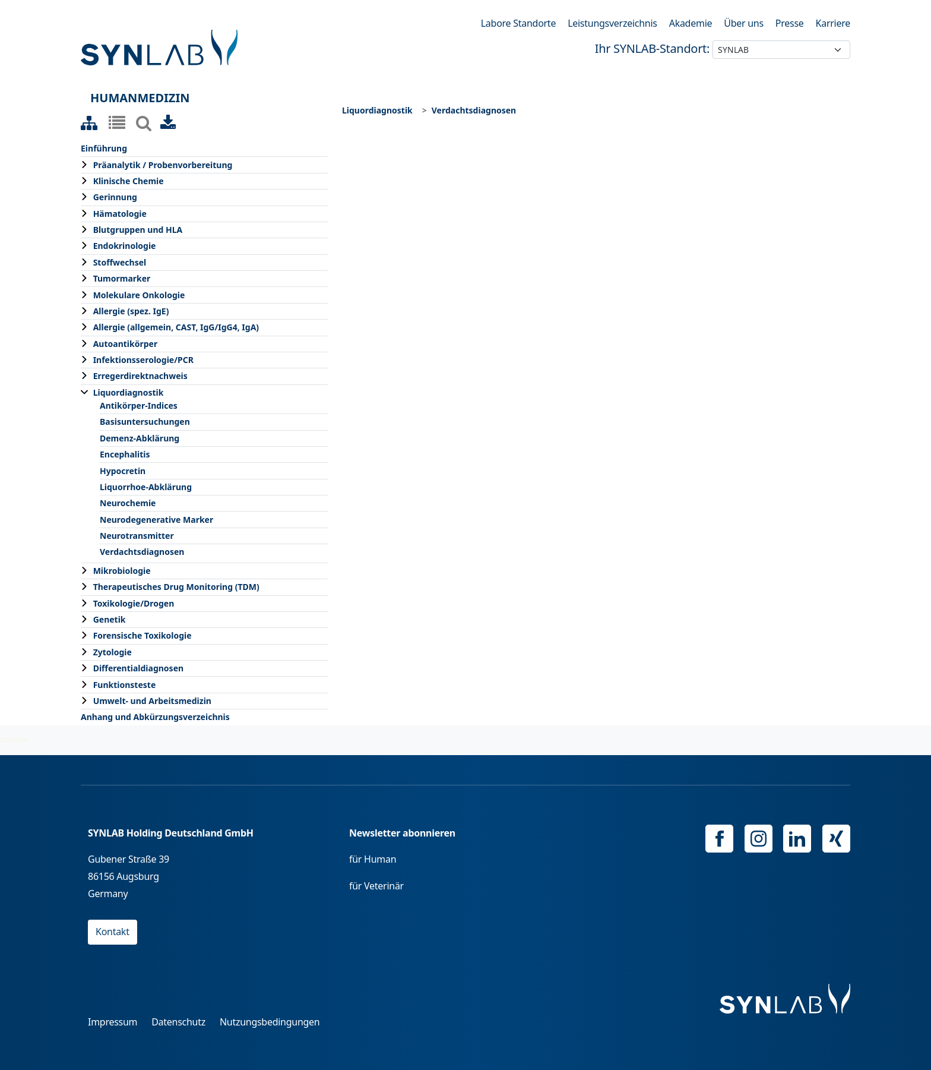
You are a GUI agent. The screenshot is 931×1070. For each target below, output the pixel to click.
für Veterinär (376, 885)
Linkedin (797, 838)
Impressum (112, 1021)
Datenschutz (178, 1021)
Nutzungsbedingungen (270, 1021)
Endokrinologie (124, 245)
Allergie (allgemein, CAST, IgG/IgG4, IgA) (176, 327)
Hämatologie (120, 213)
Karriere (833, 23)
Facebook (719, 838)
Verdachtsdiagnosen (142, 551)
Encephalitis (125, 454)
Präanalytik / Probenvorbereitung (163, 165)
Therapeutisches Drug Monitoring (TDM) (176, 586)
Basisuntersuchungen (145, 421)
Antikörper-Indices (139, 405)
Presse (789, 23)
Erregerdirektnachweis (140, 375)
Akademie (690, 23)
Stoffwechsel (120, 262)
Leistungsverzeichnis (612, 23)
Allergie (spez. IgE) (131, 311)
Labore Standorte (518, 23)
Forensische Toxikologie (142, 635)
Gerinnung (115, 197)
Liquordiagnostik (128, 392)
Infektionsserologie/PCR (143, 359)
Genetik (109, 619)
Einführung (104, 148)
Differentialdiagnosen (138, 668)
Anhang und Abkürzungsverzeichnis (155, 716)
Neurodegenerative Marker (156, 519)
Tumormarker (122, 278)
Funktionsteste (124, 684)
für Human (372, 859)
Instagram (758, 838)
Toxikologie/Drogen (134, 603)
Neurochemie (128, 503)
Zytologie (112, 652)
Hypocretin (122, 470)
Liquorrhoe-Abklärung (146, 487)
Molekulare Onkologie (139, 295)
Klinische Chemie (128, 181)
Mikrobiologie (122, 570)
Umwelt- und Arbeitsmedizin (152, 700)
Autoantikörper (125, 343)
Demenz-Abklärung (139, 438)
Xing (836, 838)
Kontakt (112, 931)
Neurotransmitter (137, 535)
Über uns (744, 23)
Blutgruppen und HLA (138, 229)
